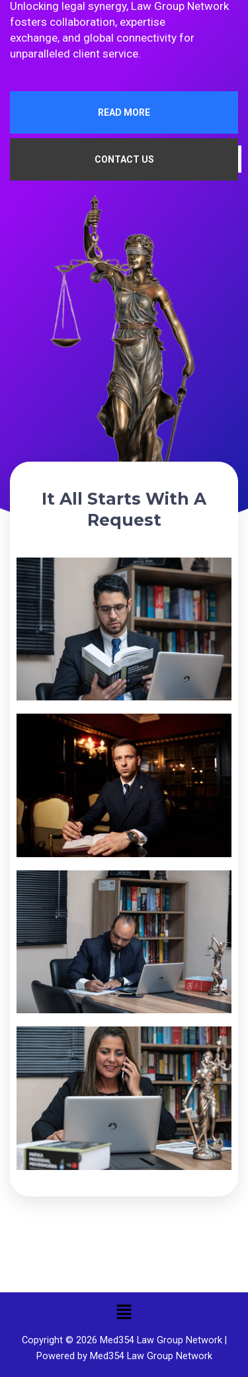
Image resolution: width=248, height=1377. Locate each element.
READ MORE (124, 112)
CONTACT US (124, 159)
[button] (123, 1312)
